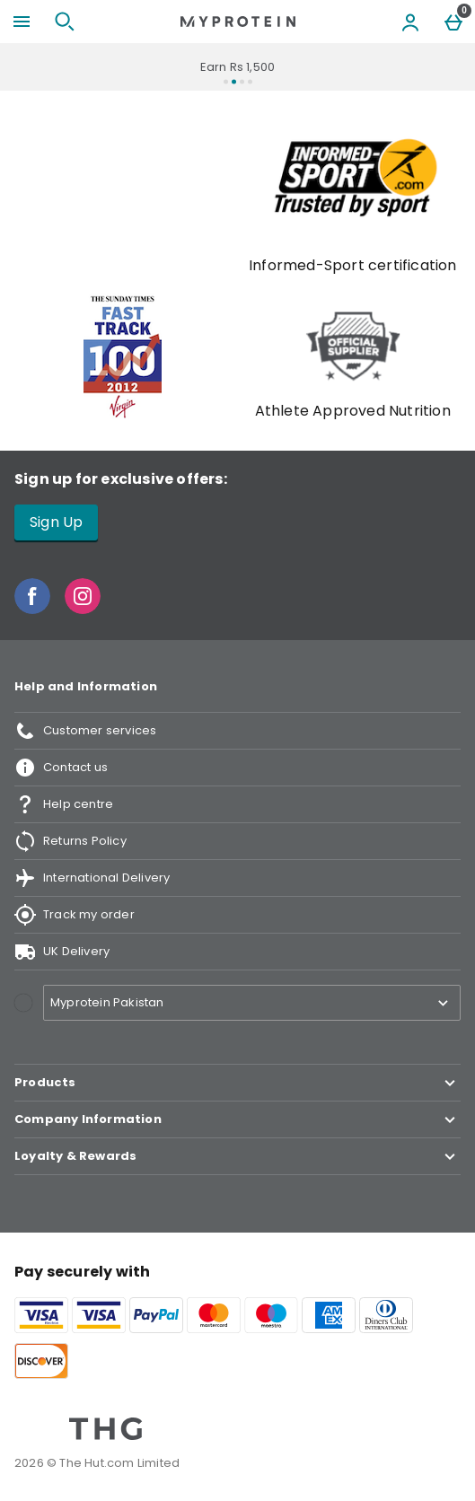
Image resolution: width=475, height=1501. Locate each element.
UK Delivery (62, 951)
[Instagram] (83, 609)
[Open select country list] (252, 1003)
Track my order (74, 915)
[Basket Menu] (453, 21)
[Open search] (64, 21)
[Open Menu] (21, 21)
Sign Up (56, 522)
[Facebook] (32, 609)
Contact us (61, 767)
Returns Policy (70, 841)
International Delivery (92, 878)
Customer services (85, 731)
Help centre (63, 804)
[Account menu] (410, 21)
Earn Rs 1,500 (238, 66)
